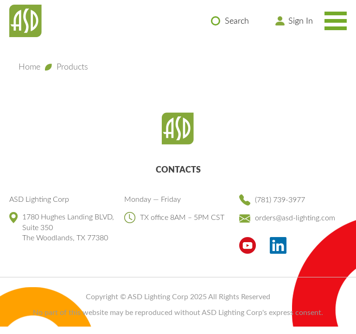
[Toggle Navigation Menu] (335, 21)
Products (72, 67)
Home (29, 67)
